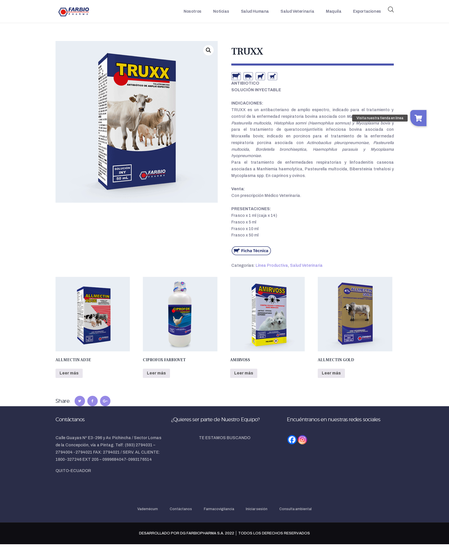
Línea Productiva (272, 271)
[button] (208, 56)
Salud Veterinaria (306, 271)
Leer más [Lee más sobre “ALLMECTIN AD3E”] (69, 378)
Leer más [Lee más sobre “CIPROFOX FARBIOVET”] (156, 378)
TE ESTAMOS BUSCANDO (224, 443)
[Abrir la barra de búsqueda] (391, 12)
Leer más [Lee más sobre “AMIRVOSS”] (243, 378)
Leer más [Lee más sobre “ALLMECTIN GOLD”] (331, 378)
